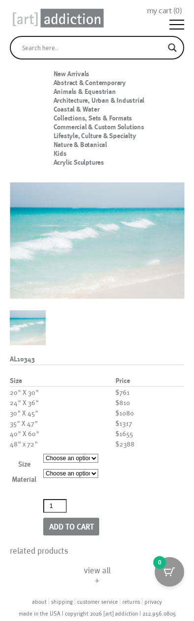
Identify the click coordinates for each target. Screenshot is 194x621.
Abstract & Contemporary (90, 83)
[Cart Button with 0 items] (169, 572)
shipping (62, 601)
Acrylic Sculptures (79, 162)
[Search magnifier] (172, 48)
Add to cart (71, 526)
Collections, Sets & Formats (93, 118)
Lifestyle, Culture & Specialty (95, 136)
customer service (97, 601)
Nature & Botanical (80, 144)
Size (24, 464)
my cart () (164, 10)
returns (131, 601)
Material (24, 479)
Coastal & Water (77, 109)
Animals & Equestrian (85, 91)
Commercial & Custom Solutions (99, 127)
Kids (60, 153)
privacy (153, 601)
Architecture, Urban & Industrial (99, 100)
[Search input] (92, 48)
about (39, 601)
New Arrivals (72, 74)
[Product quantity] (55, 506)
